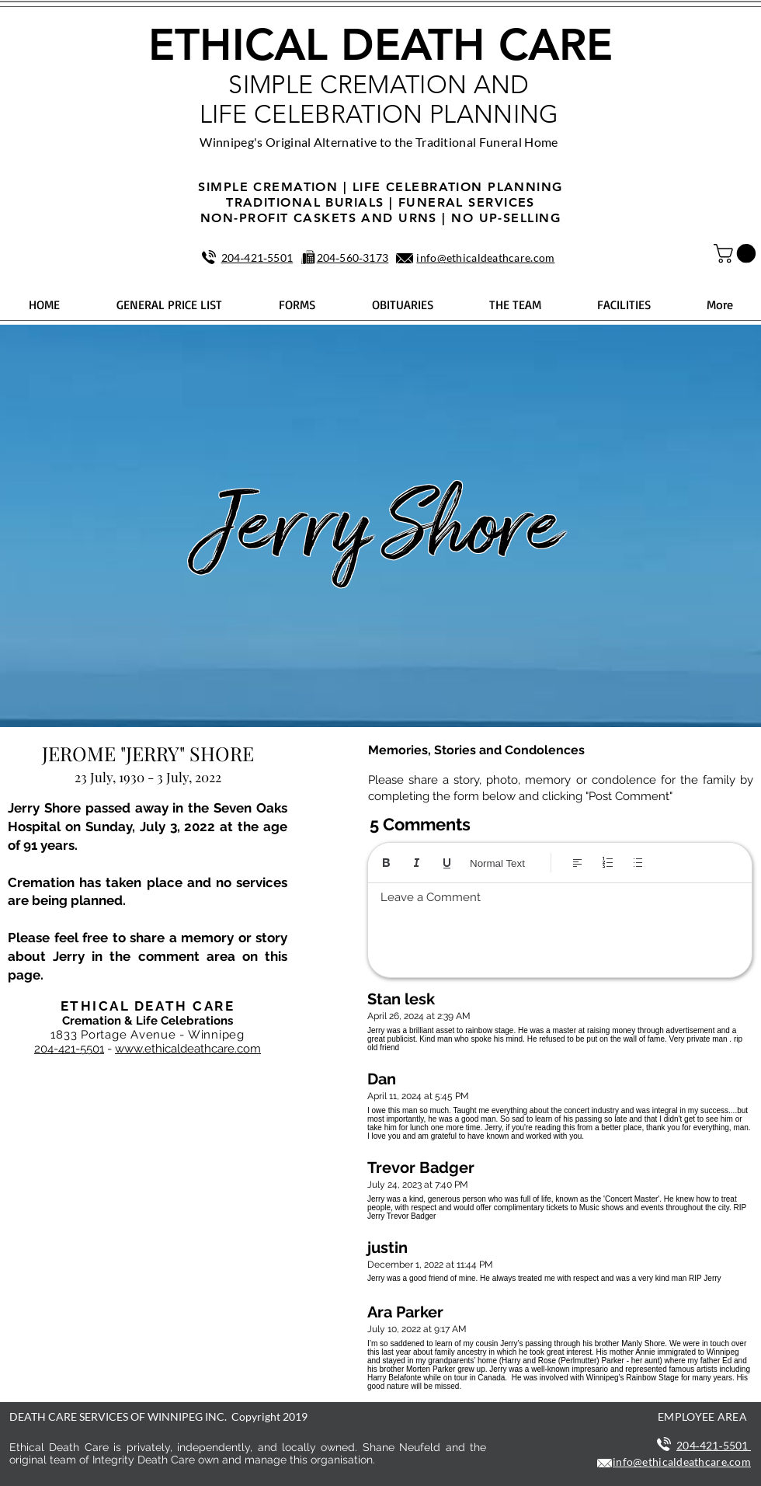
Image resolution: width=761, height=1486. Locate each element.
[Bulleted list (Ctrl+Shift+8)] (638, 862)
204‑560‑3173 (353, 257)
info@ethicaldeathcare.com (485, 257)
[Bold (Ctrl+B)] (386, 862)
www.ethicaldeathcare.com (188, 1049)
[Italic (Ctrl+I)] (416, 862)
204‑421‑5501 (257, 257)
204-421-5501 (69, 1049)
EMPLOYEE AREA (702, 1416)
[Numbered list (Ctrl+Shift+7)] (607, 862)
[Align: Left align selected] (577, 862)
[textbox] (559, 926)
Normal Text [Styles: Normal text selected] (497, 863)
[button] (737, 253)
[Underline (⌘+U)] (447, 862)
